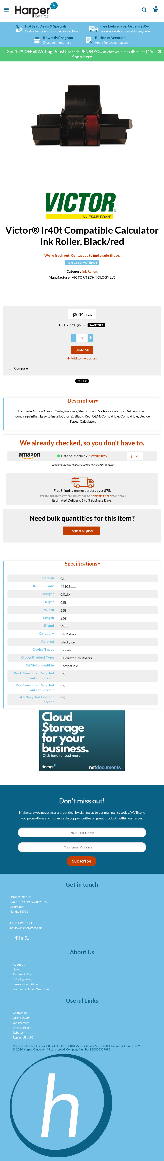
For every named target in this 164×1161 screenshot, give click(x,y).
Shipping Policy (22, 979)
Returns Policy (22, 974)
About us (19, 964)
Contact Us (20, 1012)
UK (31, 1037)
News (16, 969)
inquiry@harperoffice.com (26, 928)
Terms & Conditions (25, 984)
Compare (17, 368)
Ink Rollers (90, 271)
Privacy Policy (22, 1027)
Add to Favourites (82, 358)
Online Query (21, 1017)
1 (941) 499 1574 (21, 923)
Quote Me (82, 350)
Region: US (19, 1037)
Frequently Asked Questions (31, 989)
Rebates (18, 1032)
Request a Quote (81, 531)
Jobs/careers (21, 1022)
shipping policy (103, 496)
